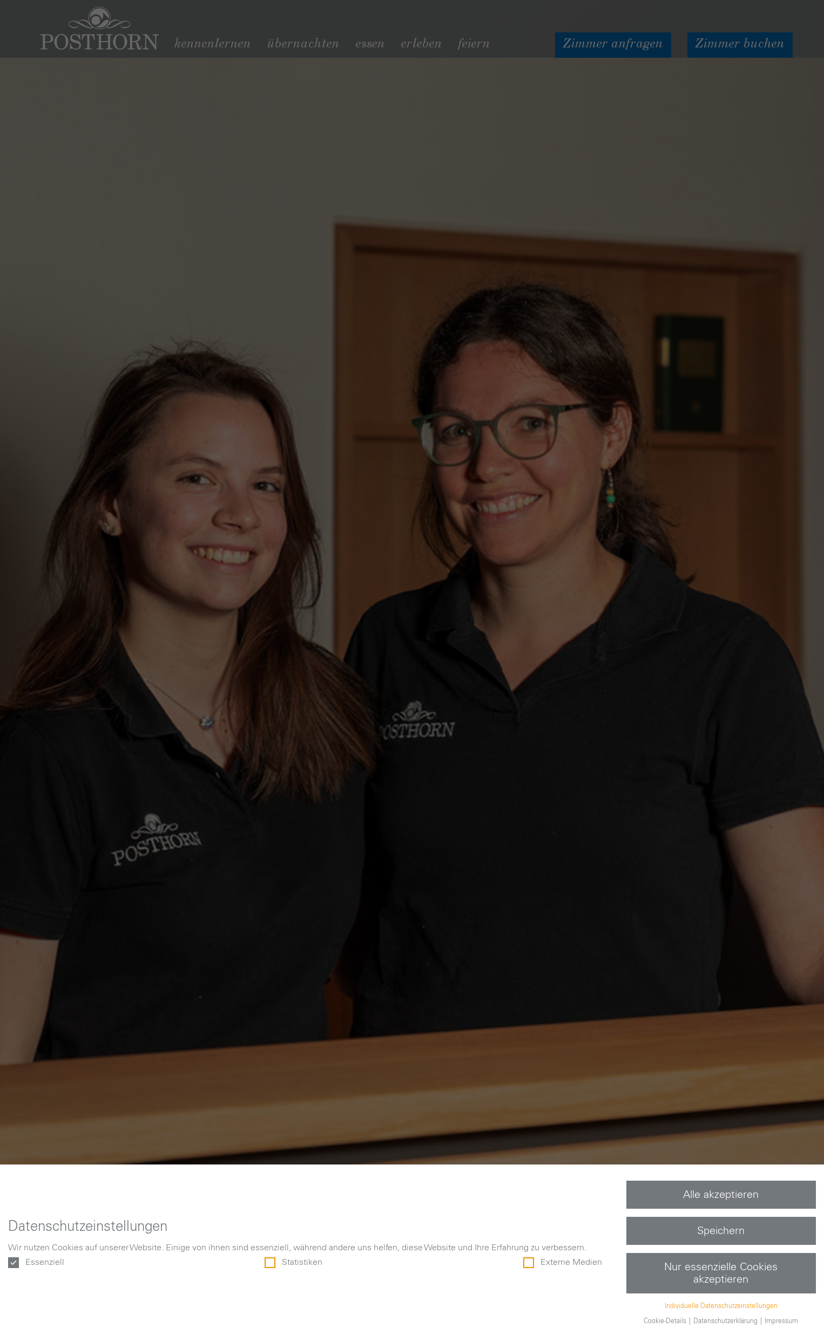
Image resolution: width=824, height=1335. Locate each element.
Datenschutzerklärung (726, 1321)
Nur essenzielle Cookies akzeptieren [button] (721, 1273)
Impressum (781, 1321)
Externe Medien (562, 1262)
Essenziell (36, 1262)
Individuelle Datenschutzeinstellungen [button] (721, 1306)
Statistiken (293, 1262)
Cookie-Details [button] (666, 1321)
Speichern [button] (721, 1230)
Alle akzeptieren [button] (721, 1194)
